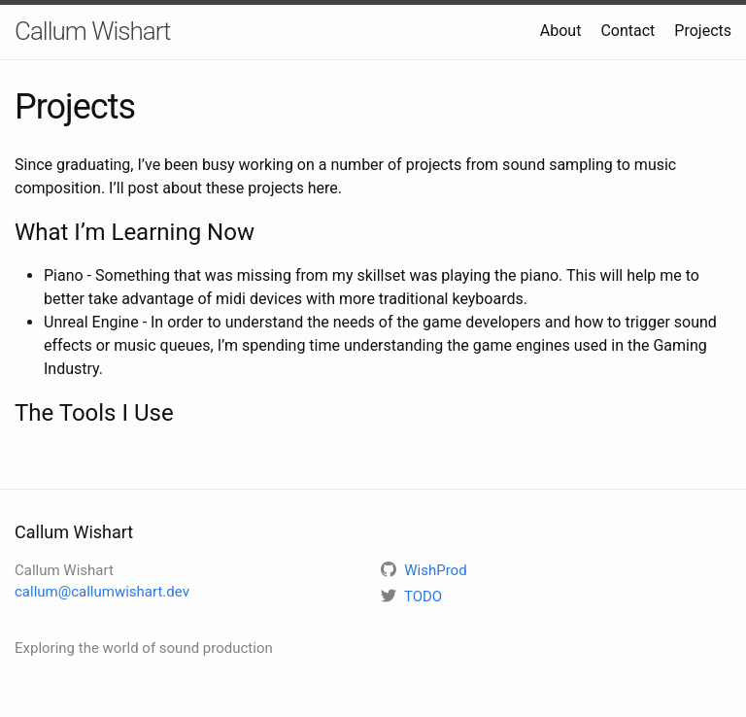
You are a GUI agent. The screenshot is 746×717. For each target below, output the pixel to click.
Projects (702, 30)
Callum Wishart (92, 31)
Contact (627, 30)
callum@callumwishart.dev (102, 591)
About (561, 30)
